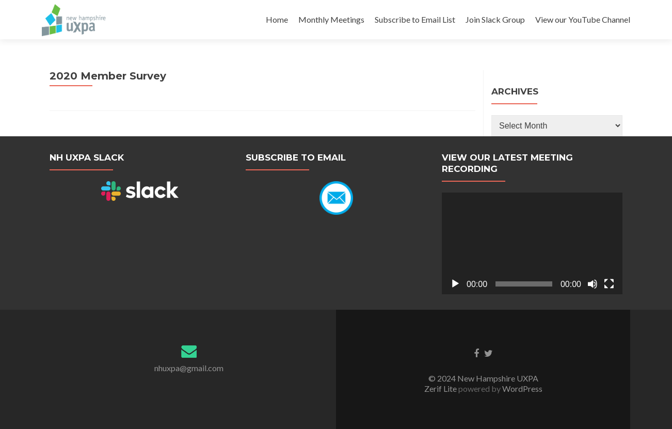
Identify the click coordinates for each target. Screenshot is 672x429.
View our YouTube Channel (582, 19)
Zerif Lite (441, 388)
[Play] (455, 284)
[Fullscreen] (609, 284)
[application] (532, 243)
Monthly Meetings (331, 19)
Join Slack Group (495, 19)
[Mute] (592, 284)
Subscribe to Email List (415, 19)
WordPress (521, 388)
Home (277, 19)
